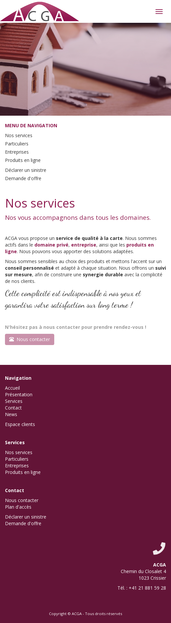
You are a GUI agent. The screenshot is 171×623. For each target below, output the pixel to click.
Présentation (18, 394)
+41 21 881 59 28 (147, 588)
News (11, 414)
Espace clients (20, 424)
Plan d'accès (18, 507)
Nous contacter (21, 500)
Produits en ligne (23, 160)
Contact (13, 408)
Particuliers (16, 143)
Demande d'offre (23, 178)
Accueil (12, 388)
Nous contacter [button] (29, 339)
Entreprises (17, 152)
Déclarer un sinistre (25, 170)
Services (13, 401)
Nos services (18, 135)
